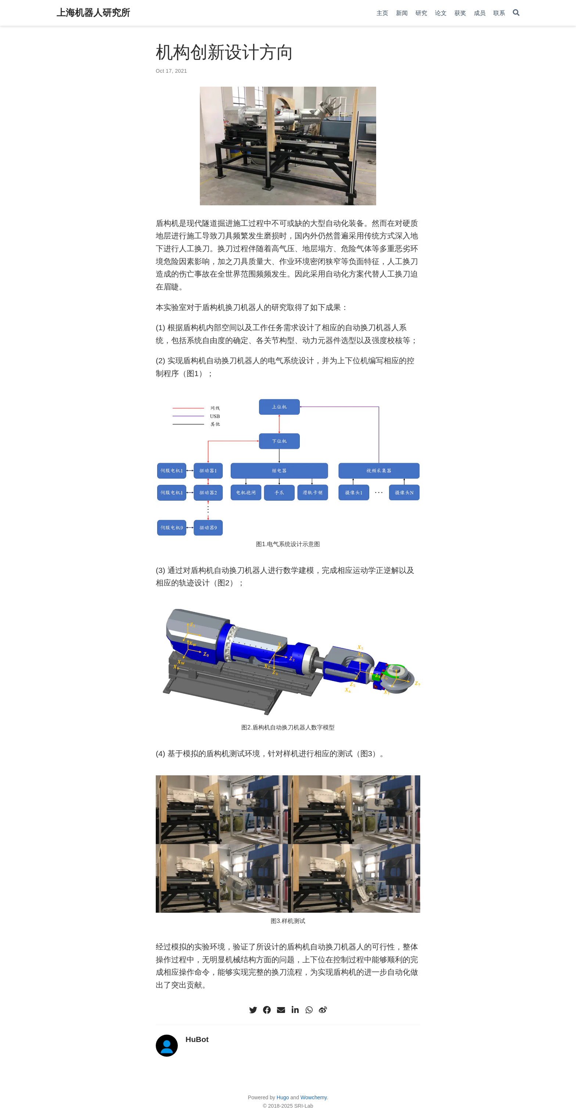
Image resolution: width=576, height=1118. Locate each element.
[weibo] (322, 1010)
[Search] (516, 13)
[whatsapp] (308, 1010)
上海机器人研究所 (93, 12)
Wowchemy (313, 1097)
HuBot (197, 1039)
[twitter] (253, 1010)
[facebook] (267, 1010)
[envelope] (281, 1010)
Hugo (283, 1097)
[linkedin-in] (294, 1010)
